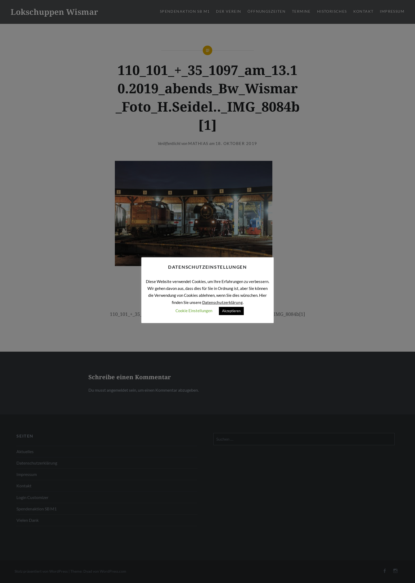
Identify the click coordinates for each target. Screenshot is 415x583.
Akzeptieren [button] (231, 311)
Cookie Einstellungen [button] (193, 310)
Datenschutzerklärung (222, 302)
